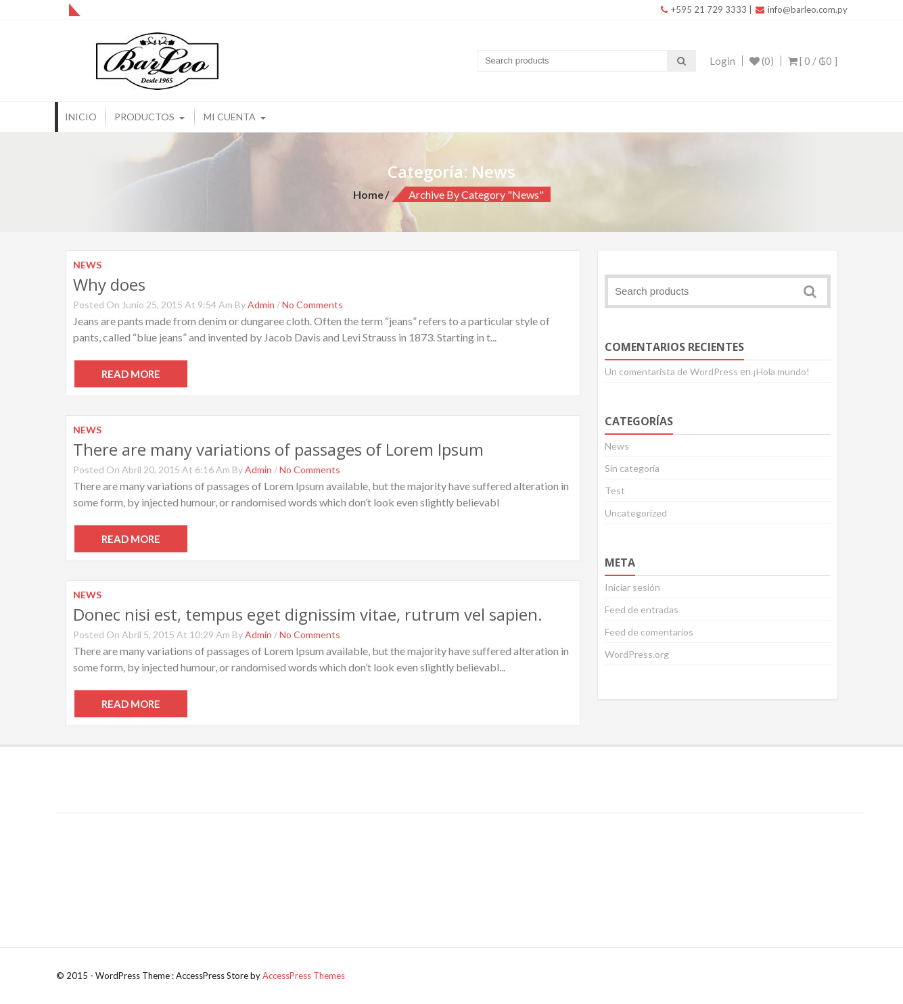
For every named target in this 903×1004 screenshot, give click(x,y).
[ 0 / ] (812, 61)
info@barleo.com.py (802, 9)
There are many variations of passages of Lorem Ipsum (278, 449)
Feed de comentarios (649, 632)
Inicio (81, 116)
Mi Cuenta (230, 116)
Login (722, 61)
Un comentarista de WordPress (671, 371)
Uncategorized (636, 513)
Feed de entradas (641, 609)
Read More (130, 374)
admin (261, 304)
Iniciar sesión (632, 587)
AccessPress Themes (303, 975)
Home (368, 194)
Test (615, 490)
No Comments (312, 304)
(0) (761, 60)
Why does (109, 284)
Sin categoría (632, 468)
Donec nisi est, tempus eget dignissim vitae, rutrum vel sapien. (307, 614)
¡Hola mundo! (781, 371)
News (617, 446)
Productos (144, 116)
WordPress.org (637, 654)
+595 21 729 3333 (704, 9)
